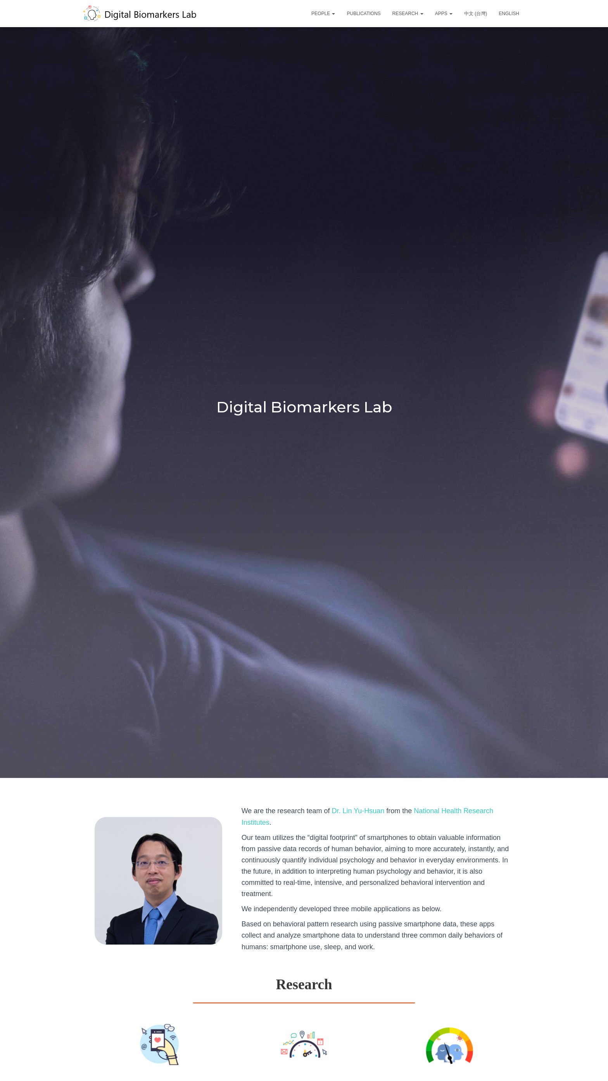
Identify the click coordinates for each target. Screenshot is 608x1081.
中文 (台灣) (475, 13)
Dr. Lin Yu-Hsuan (357, 811)
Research (407, 13)
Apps (444, 13)
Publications (363, 13)
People (323, 13)
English (509, 13)
